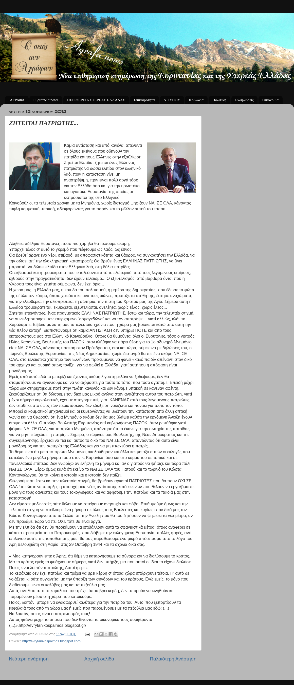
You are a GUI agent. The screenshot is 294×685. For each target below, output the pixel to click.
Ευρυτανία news (45, 100)
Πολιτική (219, 100)
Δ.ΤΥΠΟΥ (172, 100)
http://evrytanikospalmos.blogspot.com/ (51, 641)
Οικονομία (270, 100)
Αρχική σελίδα (99, 658)
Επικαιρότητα (144, 100)
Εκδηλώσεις (244, 100)
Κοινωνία (196, 100)
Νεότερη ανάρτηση (29, 658)
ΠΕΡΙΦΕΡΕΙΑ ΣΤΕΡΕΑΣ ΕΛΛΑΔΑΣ (96, 100)
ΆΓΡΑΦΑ (17, 100)
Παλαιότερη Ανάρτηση (173, 658)
